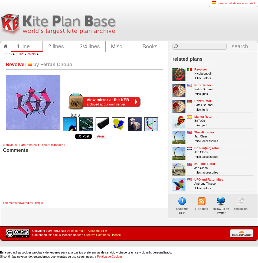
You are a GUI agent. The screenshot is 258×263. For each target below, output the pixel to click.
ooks (150, 46)
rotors (31, 54)
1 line (19, 54)
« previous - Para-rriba (17, 144)
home (5, 46)
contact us (240, 203)
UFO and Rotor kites (208, 179)
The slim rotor (204, 132)
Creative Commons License (102, 234)
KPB (9, 54)
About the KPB (97, 230)
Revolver (200, 69)
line (23, 46)
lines (56, 46)
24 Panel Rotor (204, 163)
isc (116, 46)
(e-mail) (80, 230)
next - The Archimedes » (50, 144)
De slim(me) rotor (206, 148)
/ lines (90, 46)
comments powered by (23, 202)
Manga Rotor (203, 116)
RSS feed (201, 203)
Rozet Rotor (202, 85)
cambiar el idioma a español (232, 3)
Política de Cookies (109, 256)
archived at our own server (108, 102)
